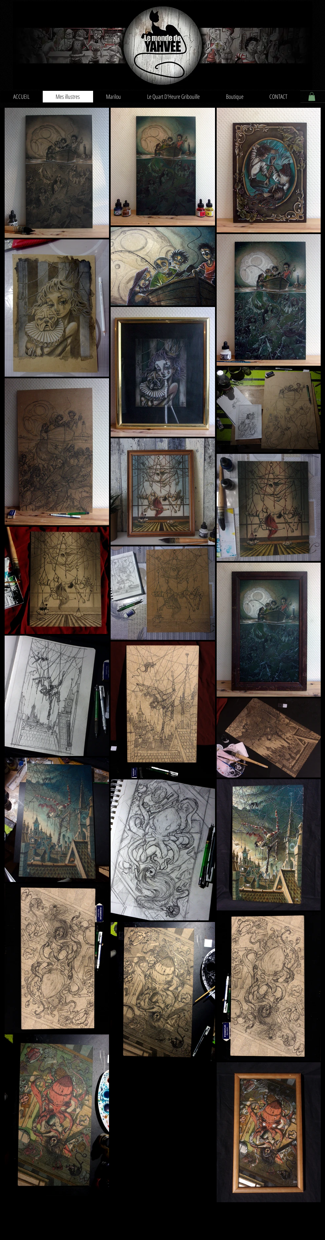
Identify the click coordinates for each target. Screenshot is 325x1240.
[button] (311, 96)
